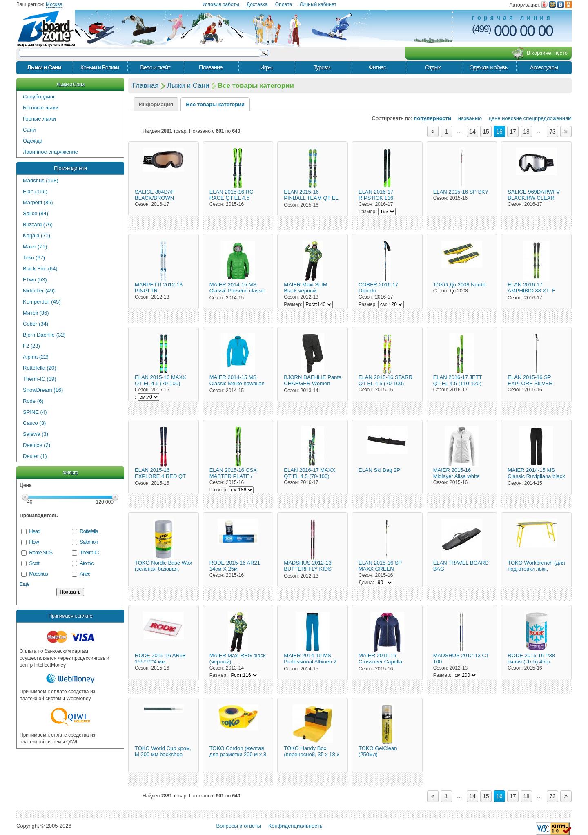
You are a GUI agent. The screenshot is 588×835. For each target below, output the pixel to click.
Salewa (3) (35, 434)
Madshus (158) (40, 180)
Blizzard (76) (38, 224)
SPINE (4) (35, 412)
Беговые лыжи (40, 108)
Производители (70, 168)
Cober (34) (35, 324)
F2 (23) (31, 346)
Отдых (433, 67)
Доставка (257, 4)
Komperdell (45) (42, 302)
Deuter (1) (35, 456)
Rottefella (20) (39, 368)
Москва (54, 4)
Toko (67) (34, 258)
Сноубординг (39, 97)
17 (513, 131)
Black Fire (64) (40, 269)
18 (526, 131)
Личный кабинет (317, 4)
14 (472, 131)
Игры (266, 67)
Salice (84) (35, 213)
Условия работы (220, 4)
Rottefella (89, 531)
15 (486, 131)
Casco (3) (34, 423)
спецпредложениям (547, 118)
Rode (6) (33, 401)
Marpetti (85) (38, 202)
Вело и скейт (155, 67)
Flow (33, 542)
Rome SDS (40, 552)
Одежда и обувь (489, 67)
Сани (29, 130)
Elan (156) (35, 191)
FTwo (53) (35, 280)
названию (467, 118)
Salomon (89, 542)
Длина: (366, 582)
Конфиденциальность (296, 826)
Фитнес (377, 67)
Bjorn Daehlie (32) (44, 335)
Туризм (321, 67)
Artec (85, 574)
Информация (156, 104)
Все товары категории (215, 104)
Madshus (38, 574)
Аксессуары (544, 67)
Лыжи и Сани (44, 67)
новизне (512, 118)
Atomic (87, 563)
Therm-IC (89, 552)
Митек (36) (36, 313)
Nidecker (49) (39, 291)
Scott (34, 563)
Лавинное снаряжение (50, 152)
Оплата (283, 4)
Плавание (211, 67)
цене (492, 118)
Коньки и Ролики (99, 67)
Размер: (368, 211)
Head (34, 531)
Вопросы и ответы (238, 826)
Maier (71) (35, 246)
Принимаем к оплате (70, 616)
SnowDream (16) (43, 390)
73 (552, 131)
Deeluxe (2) (36, 445)
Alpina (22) (36, 357)
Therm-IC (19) (39, 379)
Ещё (25, 584)
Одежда (32, 141)
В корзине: (540, 53)
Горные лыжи (39, 119)
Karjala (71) (36, 235)
